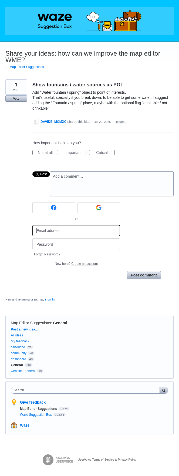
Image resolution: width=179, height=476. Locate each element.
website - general (23, 371)
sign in (50, 299)
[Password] (76, 244)
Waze (24, 425)
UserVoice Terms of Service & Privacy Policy (107, 459)
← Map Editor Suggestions (24, 67)
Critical (105, 152)
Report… (121, 121)
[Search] (164, 390)
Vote (16, 98)
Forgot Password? (47, 254)
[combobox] (86, 390)
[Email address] (76, 231)
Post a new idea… (24, 329)
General (60, 323)
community (18, 353)
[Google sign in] (98, 207)
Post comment (144, 275)
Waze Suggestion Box (36, 415)
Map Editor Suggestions (31, 323)
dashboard (18, 359)
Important (76, 152)
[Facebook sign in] (53, 207)
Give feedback (33, 402)
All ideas (17, 335)
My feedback (20, 341)
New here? (76, 264)
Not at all (48, 152)
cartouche (18, 347)
